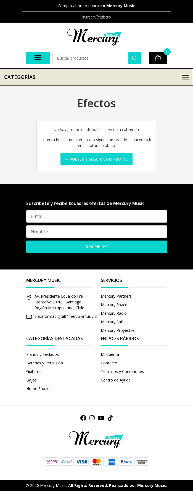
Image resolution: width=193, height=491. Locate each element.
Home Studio (38, 388)
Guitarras (34, 371)
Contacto (109, 362)
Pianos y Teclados (42, 354)
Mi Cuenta (110, 354)
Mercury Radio (114, 313)
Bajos (31, 380)
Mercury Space (114, 304)
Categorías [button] (96, 77)
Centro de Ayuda (116, 380)
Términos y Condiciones (122, 371)
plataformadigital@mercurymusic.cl (66, 316)
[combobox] (97, 58)
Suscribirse (97, 246)
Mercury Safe (113, 321)
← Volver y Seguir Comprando (96, 159)
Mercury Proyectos (118, 330)
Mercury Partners (116, 296)
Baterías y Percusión (44, 362)
